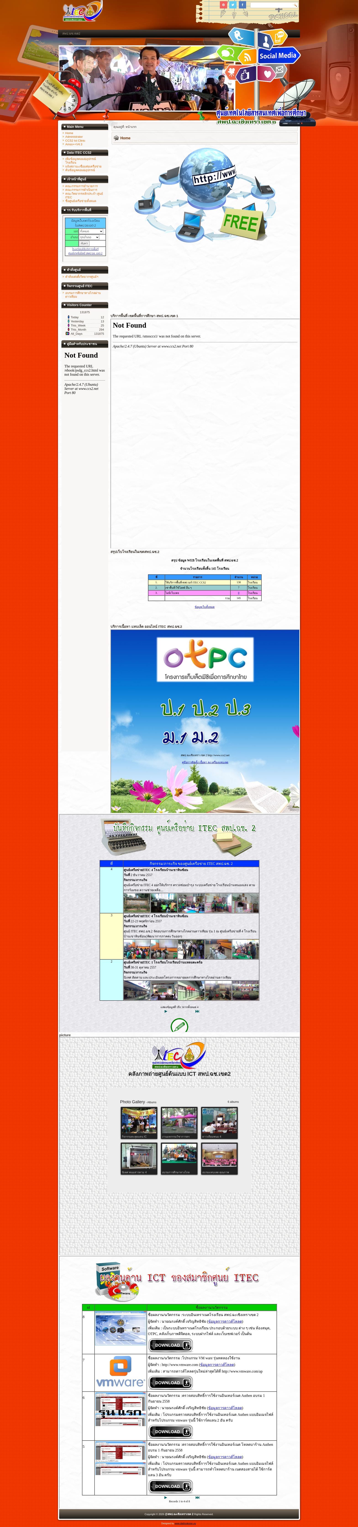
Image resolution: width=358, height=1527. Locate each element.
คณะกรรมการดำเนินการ (81, 190)
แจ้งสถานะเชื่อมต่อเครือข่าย (83, 166)
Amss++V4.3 (73, 144)
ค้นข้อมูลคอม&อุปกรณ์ (80, 170)
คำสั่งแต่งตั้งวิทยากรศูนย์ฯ (81, 276)
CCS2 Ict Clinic (75, 140)
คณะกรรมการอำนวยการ (81, 186)
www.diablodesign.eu (185, 1523)
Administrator (74, 136)
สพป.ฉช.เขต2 (71, 33)
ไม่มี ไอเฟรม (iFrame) (85, 238)
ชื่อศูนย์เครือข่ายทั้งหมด (80, 201)
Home (69, 133)
